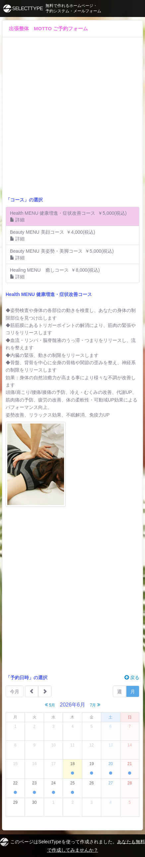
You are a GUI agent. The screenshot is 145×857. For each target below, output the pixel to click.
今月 (14, 691)
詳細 (17, 219)
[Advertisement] (72, 120)
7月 (95, 705)
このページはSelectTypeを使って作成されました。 (72, 845)
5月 (50, 705)
